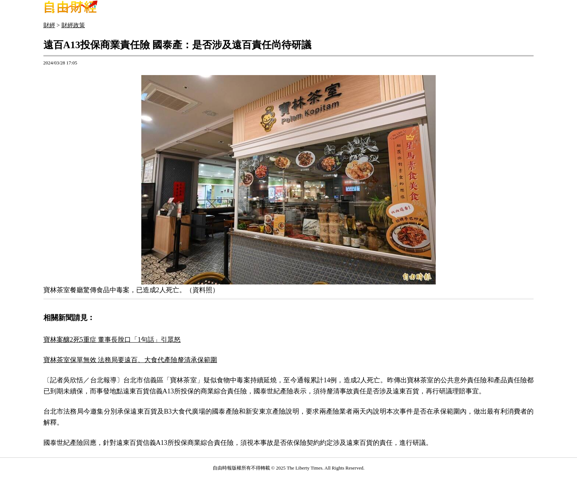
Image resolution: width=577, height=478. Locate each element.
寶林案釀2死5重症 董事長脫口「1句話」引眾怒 (112, 339)
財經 (49, 25)
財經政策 (73, 25)
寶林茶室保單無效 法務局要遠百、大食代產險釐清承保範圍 (130, 360)
